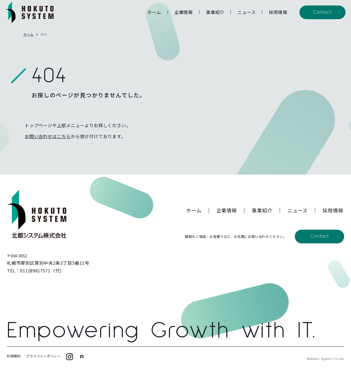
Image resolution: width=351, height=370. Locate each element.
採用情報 (278, 12)
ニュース (246, 12)
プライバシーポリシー (43, 356)
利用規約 (14, 356)
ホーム (154, 12)
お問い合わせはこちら (48, 136)
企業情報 (183, 12)
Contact (322, 12)
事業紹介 (215, 12)
